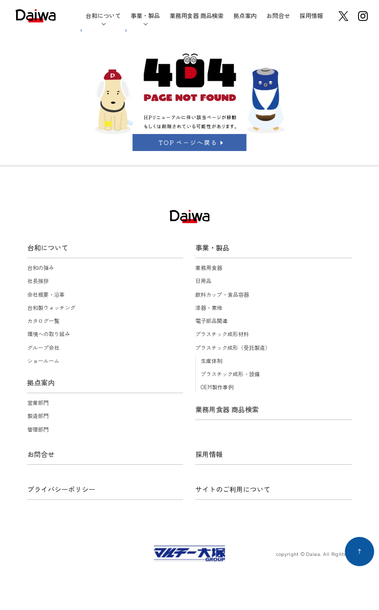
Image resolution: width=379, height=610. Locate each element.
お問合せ (278, 15)
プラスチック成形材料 (222, 334)
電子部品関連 (211, 320)
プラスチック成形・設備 (230, 374)
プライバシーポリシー (61, 489)
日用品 (203, 281)
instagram (363, 16)
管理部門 (38, 429)
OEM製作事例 (217, 387)
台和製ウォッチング (51, 307)
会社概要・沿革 (46, 294)
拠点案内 (245, 15)
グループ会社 (43, 347)
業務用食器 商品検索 (197, 15)
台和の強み (40, 267)
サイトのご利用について (232, 489)
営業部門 (38, 402)
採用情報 (311, 15)
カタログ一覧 (43, 320)
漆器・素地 (208, 307)
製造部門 (38, 415)
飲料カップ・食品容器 (222, 294)
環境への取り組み (48, 334)
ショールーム (43, 360)
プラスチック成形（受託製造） (232, 347)
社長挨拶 (38, 281)
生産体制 (211, 360)
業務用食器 (208, 267)
